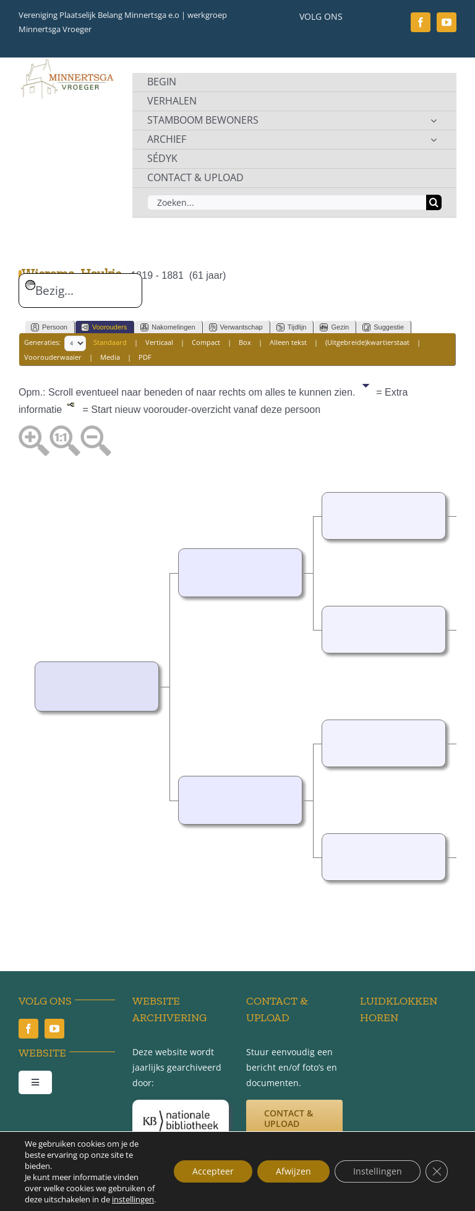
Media (110, 357)
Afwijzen (293, 1171)
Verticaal (159, 342)
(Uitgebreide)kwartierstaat (367, 342)
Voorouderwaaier (53, 357)
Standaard (110, 342)
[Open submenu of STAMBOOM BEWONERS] (433, 120)
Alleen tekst (288, 342)
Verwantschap (236, 327)
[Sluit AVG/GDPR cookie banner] (437, 1171)
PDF (145, 357)
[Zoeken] (434, 202)
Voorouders (104, 327)
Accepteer (213, 1171)
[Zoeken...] (286, 202)
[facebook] (420, 22)
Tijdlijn (291, 327)
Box (245, 342)
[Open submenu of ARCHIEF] (433, 139)
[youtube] (446, 22)
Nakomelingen (167, 327)
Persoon (49, 327)
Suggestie (383, 327)
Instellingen (377, 1171)
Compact (206, 342)
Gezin (334, 327)
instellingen (133, 1199)
